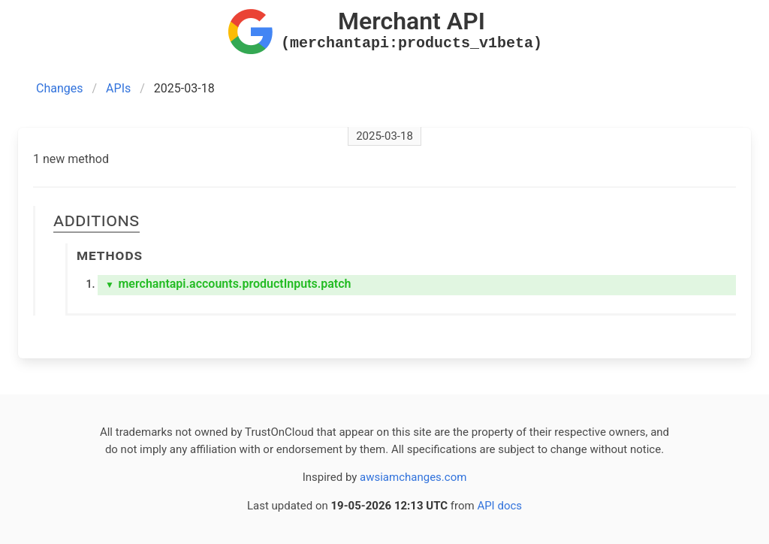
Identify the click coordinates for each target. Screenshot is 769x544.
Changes (59, 88)
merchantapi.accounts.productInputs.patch (228, 284)
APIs (118, 88)
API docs (499, 505)
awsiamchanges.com (413, 477)
